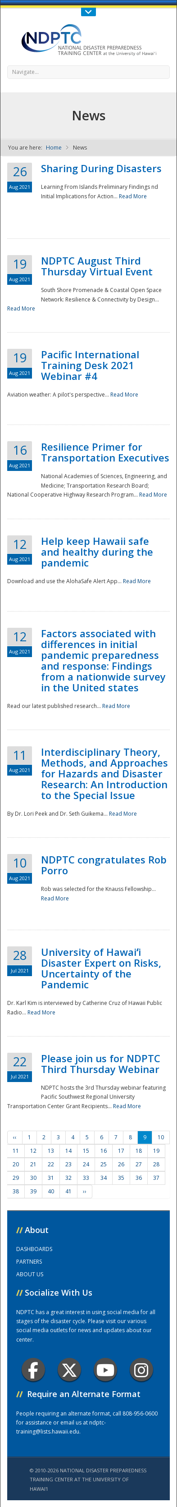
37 (156, 1178)
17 (121, 1151)
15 (86, 1151)
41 (68, 1191)
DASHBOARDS (34, 1249)
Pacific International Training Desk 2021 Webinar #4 (90, 365)
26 (121, 1164)
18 (139, 1151)
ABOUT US (29, 1274)
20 (16, 1164)
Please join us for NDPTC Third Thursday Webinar (100, 1063)
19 (156, 1151)
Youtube (105, 1369)
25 (103, 1164)
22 (51, 1164)
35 (121, 1178)
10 (161, 1137)
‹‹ (15, 1137)
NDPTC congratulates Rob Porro (104, 865)
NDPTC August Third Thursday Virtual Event (97, 266)
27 (139, 1164)
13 (51, 1151)
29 (16, 1178)
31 (51, 1178)
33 (86, 1178)
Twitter (69, 1369)
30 (33, 1178)
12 (33, 1151)
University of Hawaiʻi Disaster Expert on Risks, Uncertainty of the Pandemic (101, 968)
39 (33, 1191)
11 (16, 1151)
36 (139, 1178)
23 (68, 1164)
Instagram (141, 1369)
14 (68, 1151)
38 (16, 1191)
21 (33, 1164)
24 (86, 1164)
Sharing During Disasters (101, 168)
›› (84, 1191)
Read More (133, 196)
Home (54, 147)
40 (51, 1191)
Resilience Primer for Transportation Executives (105, 452)
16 (103, 1151)
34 (103, 1178)
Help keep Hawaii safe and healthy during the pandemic (97, 551)
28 (156, 1164)
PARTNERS (29, 1261)
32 (68, 1178)
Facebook (33, 1369)
